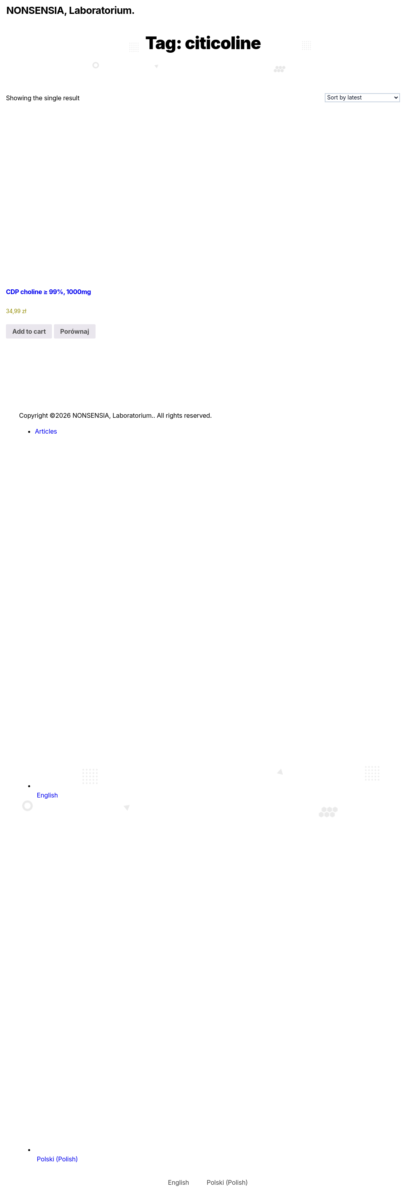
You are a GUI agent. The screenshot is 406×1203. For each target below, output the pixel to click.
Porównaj (74, 331)
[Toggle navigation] (11, 25)
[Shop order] (362, 97)
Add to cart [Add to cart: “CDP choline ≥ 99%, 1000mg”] (29, 331)
